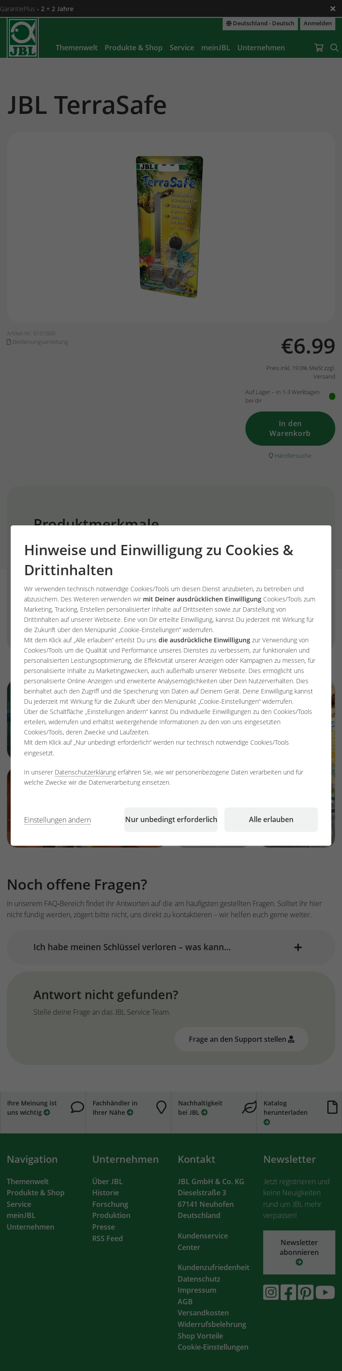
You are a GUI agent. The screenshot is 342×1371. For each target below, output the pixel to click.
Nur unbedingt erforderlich (171, 819)
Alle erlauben (271, 819)
